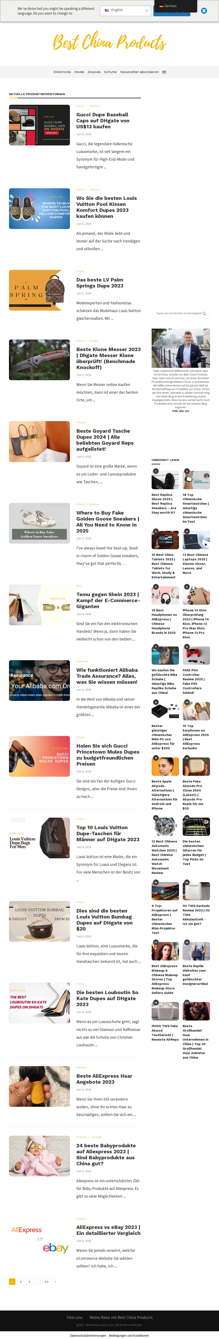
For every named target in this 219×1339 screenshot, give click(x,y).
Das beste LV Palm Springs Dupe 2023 (99, 283)
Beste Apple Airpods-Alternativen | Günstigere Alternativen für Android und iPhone (164, 780)
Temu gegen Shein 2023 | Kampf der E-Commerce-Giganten (108, 600)
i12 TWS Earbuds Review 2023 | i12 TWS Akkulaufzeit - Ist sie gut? (196, 892)
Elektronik (62, 72)
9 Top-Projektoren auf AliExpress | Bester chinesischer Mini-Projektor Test (164, 896)
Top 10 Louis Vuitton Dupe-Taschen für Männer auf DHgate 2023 (107, 833)
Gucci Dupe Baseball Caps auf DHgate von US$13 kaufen (102, 121)
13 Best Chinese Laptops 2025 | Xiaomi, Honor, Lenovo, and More (196, 559)
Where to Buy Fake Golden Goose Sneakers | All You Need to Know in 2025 (107, 522)
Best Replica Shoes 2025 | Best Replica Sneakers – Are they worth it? (163, 503)
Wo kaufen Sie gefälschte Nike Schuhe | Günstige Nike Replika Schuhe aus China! (164, 675)
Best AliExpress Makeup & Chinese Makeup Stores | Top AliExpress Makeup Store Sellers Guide (164, 954)
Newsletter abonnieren (139, 72)
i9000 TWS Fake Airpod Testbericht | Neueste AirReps (164, 1006)
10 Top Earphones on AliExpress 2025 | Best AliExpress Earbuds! (196, 726)
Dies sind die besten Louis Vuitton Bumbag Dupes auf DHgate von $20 (104, 920)
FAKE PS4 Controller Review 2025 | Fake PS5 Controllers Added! (193, 675)
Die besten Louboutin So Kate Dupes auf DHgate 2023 (107, 998)
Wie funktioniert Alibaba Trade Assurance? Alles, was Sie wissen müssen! (107, 676)
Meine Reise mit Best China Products (121, 1317)
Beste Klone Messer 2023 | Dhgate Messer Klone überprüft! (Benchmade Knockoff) (108, 358)
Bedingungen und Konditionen (129, 1335)
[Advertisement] (184, 199)
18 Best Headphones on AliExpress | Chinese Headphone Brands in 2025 (163, 616)
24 (46, 1281)
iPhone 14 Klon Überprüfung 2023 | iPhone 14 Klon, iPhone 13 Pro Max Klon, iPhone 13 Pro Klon (195, 618)
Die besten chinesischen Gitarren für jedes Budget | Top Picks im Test (196, 834)
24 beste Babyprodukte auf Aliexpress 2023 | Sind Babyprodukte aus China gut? (106, 1155)
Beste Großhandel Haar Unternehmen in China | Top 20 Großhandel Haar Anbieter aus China (195, 1012)
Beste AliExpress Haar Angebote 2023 (104, 1079)
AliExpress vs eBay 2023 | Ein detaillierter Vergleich (108, 1230)
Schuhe (110, 72)
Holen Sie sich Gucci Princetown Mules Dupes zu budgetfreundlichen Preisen (107, 755)
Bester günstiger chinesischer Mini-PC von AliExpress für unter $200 (165, 726)
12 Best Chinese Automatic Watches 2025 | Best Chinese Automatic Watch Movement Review (165, 838)
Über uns (74, 1317)
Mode (79, 72)
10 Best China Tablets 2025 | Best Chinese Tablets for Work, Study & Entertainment (165, 563)
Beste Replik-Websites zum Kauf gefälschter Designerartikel (196, 948)
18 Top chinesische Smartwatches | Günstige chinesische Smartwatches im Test (196, 507)
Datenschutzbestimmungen (88, 1335)
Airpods (94, 72)
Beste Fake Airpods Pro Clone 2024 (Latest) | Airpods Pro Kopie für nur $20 (196, 778)
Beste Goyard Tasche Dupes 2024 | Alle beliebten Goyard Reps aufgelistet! (105, 440)
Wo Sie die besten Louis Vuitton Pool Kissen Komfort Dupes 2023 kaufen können (106, 207)
